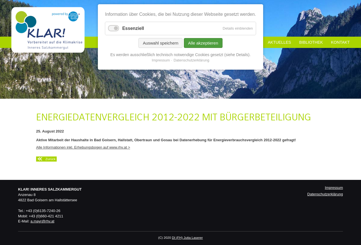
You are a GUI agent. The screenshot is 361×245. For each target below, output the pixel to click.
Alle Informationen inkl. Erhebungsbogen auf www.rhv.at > (83, 147)
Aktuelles (279, 42)
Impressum (334, 188)
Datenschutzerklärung (325, 194)
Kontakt (340, 42)
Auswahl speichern (160, 43)
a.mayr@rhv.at (42, 221)
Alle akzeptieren (203, 43)
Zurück (50, 159)
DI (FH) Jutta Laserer (187, 237)
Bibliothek (311, 42)
